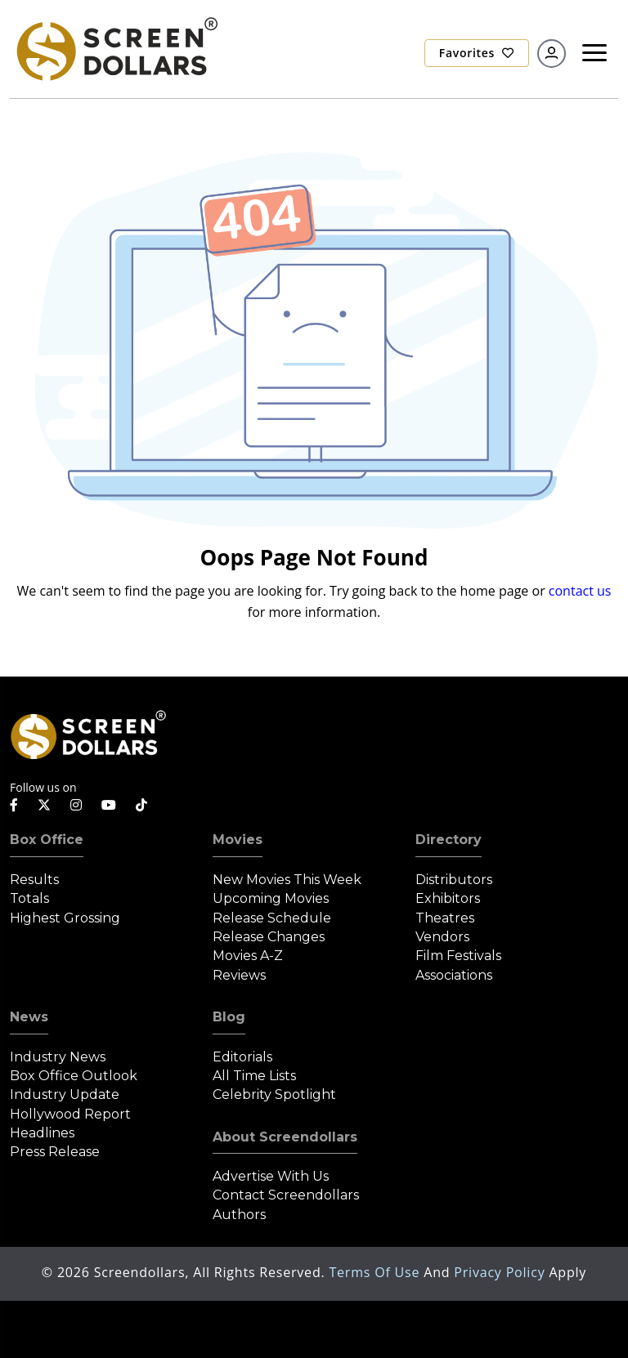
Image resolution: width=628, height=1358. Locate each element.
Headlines (42, 1133)
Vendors (442, 937)
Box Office (46, 839)
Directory (448, 839)
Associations (453, 975)
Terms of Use (376, 1272)
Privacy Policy (501, 1272)
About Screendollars (285, 1137)
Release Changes (269, 937)
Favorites (476, 52)
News (29, 1017)
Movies (237, 839)
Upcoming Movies (271, 898)
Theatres (444, 918)
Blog (229, 1017)
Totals (29, 898)
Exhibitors (447, 898)
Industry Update (64, 1094)
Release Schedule (272, 918)
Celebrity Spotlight (274, 1094)
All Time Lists (254, 1075)
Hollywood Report (70, 1114)
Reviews (239, 975)
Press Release (55, 1151)
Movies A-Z (248, 955)
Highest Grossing (65, 918)
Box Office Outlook (73, 1075)
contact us (580, 591)
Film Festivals (458, 955)
